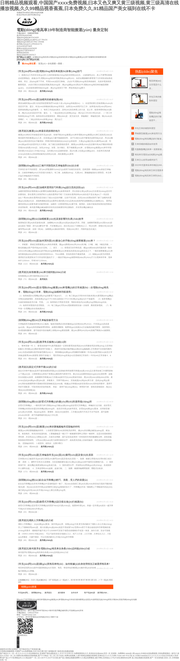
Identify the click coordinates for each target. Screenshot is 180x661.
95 (79, 580)
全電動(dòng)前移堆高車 (57, 57)
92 (72, 580)
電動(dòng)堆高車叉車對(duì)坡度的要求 (153, 175)
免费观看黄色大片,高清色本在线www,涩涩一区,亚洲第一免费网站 (99, 653)
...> (98, 580)
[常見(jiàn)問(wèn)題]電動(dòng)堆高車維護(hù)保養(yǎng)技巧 (50, 71)
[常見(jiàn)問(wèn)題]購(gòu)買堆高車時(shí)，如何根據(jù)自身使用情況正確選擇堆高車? (64, 564)
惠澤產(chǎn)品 (46, 91)
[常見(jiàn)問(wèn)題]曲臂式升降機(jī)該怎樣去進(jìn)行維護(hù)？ (50, 501)
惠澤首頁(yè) (24, 35)
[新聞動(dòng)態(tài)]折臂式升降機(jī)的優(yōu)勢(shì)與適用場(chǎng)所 (55, 401)
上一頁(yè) (63, 580)
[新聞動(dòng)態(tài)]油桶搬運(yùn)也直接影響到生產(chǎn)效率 (50, 219)
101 (95, 580)
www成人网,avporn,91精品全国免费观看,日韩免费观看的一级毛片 (151, 653)
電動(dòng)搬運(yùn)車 (32, 40)
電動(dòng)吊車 (30, 42)
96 (82, 580)
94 (77, 580)
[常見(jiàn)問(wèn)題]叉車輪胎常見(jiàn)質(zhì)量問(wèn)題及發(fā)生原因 (55, 455)
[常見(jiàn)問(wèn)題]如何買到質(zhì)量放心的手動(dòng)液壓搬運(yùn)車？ (56, 240)
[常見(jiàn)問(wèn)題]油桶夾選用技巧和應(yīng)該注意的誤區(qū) (51, 187)
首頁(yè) (42, 63)
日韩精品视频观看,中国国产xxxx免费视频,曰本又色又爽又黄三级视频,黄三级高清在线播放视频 (37, 651)
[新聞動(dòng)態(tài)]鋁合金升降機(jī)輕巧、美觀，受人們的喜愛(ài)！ (53, 480)
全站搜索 (52, 63)
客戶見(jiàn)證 (89, 593)
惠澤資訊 (43, 279)
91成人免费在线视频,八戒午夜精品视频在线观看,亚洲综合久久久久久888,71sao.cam (92, 656)
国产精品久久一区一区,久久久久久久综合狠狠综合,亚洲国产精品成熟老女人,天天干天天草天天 (37, 653)
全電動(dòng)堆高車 (40, 57)
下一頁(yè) (104, 580)
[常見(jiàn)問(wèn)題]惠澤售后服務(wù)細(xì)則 (42, 342)
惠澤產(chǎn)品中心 (29, 44)
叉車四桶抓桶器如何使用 (146, 144)
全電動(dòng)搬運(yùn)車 (77, 57)
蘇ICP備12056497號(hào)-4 (39, 610)
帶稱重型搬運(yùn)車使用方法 (148, 133)
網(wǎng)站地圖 (37, 13)
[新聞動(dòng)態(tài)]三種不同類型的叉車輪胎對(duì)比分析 (48, 165)
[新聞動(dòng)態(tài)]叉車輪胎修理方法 (38, 320)
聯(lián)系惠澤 (26, 55)
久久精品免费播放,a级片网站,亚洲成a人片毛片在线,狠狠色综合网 (105, 658)
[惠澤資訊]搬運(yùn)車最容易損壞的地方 (39, 131)
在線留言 (27, 13)
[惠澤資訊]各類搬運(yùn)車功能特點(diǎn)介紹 (42, 272)
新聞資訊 (23, 53)
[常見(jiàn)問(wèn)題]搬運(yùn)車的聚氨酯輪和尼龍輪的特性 (49, 426)
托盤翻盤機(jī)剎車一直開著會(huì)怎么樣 (153, 149)
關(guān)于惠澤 (26, 50)
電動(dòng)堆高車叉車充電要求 (149, 170)
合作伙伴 (24, 46)
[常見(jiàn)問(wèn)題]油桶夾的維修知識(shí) (40, 99)
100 (92, 580)
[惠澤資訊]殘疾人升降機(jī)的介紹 (35, 520)
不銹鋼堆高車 (92, 57)
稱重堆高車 (102, 57)
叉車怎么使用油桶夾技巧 (146, 160)
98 (86, 580)
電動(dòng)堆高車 (28, 38)
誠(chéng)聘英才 (106, 600)
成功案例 (61, 593)
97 (84, 580)
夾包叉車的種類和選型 (145, 128)
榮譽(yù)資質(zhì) (27, 48)
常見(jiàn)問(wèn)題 (24, 593)
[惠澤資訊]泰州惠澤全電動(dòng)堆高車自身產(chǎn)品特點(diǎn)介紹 (54, 548)
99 (89, 580)
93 (74, 580)
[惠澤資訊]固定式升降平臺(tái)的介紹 (37, 367)
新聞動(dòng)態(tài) (38, 593)
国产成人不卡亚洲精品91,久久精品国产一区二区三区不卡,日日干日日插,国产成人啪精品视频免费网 (41, 658)
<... (69, 580)
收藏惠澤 (20, 13)
